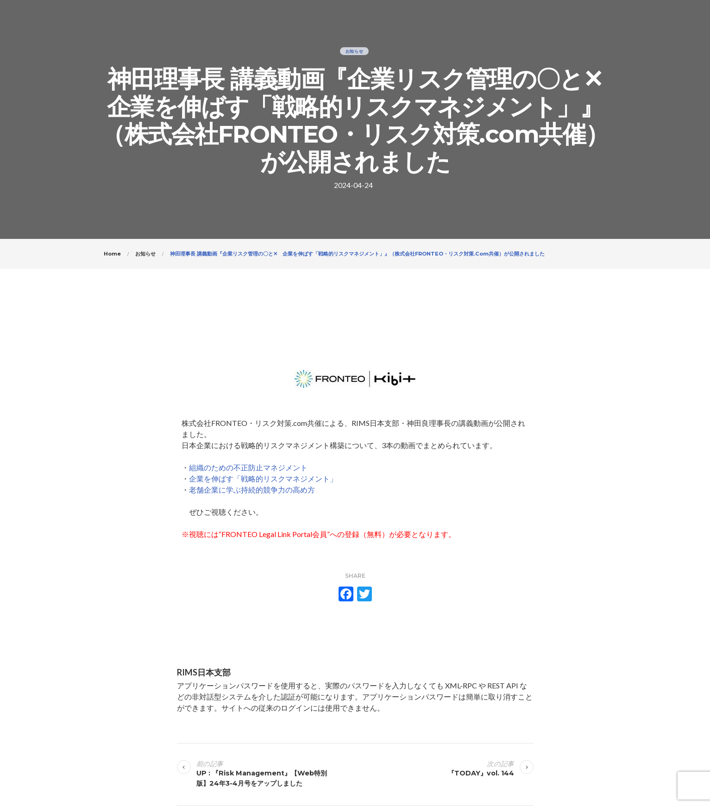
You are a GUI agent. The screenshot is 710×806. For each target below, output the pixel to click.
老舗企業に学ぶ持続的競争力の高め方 (252, 489)
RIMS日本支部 (204, 672)
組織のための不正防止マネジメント (248, 467)
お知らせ (355, 51)
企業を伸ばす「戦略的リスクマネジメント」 (263, 478)
